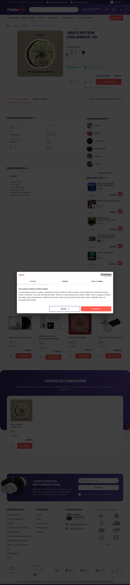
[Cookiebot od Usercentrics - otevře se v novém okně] (102, 275)
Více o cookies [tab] (97, 281)
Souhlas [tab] (33, 281)
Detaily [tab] (65, 281)
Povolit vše (96, 309)
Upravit (65, 309)
